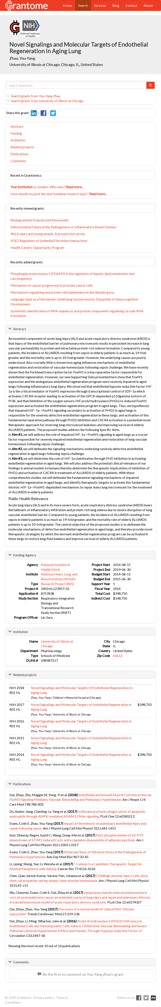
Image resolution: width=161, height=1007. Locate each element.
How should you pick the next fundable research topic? (58, 194)
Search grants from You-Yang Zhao (33, 96)
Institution (17, 140)
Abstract (16, 126)
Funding (16, 133)
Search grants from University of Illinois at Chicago (45, 101)
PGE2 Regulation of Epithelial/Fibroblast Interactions (48, 241)
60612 (117, 656)
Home (67, 5)
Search (83, 5)
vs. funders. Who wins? (46, 187)
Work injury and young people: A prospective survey (47, 234)
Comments (18, 161)
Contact (131, 5)
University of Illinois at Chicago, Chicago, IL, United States (56, 64)
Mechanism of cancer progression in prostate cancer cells (51, 285)
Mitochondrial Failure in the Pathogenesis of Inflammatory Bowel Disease (63, 227)
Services (100, 5)
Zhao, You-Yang (22, 58)
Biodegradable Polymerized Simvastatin (39, 220)
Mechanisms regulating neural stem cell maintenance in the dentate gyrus (62, 292)
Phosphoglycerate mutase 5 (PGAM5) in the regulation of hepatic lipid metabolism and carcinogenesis (72, 276)
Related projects (22, 147)
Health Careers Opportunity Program (37, 247)
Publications (19, 154)
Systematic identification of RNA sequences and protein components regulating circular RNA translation (76, 313)
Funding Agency (24, 555)
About (148, 5)
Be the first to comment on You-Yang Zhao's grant (80, 974)
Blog (115, 5)
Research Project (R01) (57, 584)
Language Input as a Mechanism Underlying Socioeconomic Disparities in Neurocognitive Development (74, 301)
